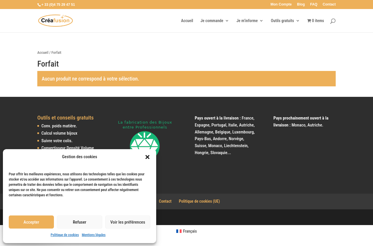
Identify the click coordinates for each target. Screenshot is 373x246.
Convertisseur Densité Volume (67, 148)
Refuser (79, 222)
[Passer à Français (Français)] (186, 231)
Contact (329, 4)
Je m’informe (247, 21)
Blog (301, 4)
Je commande (211, 21)
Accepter (31, 222)
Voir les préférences (127, 222)
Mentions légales (94, 235)
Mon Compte (281, 4)
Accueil (187, 21)
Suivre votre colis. (57, 140)
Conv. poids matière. (59, 126)
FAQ (313, 4)
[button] (147, 157)
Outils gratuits (282, 21)
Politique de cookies (65, 235)
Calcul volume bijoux (59, 133)
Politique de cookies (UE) (199, 201)
